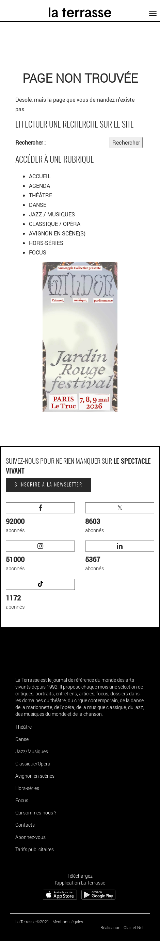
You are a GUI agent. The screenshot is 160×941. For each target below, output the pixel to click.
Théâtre (23, 727)
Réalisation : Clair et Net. (122, 927)
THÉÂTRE (41, 195)
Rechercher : (30, 142)
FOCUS (37, 252)
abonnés (40, 517)
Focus (21, 800)
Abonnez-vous (30, 837)
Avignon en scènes (34, 776)
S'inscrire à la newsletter (48, 485)
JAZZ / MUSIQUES (52, 214)
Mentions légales (67, 921)
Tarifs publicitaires (34, 849)
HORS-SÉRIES (46, 243)
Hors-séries (27, 788)
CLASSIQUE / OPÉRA (55, 224)
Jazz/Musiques (31, 751)
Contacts (25, 825)
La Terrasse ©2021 (32, 921)
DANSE (38, 205)
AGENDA (40, 185)
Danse (22, 739)
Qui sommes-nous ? (35, 812)
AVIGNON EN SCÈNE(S (56, 233)
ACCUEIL (40, 176)
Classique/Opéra (32, 763)
